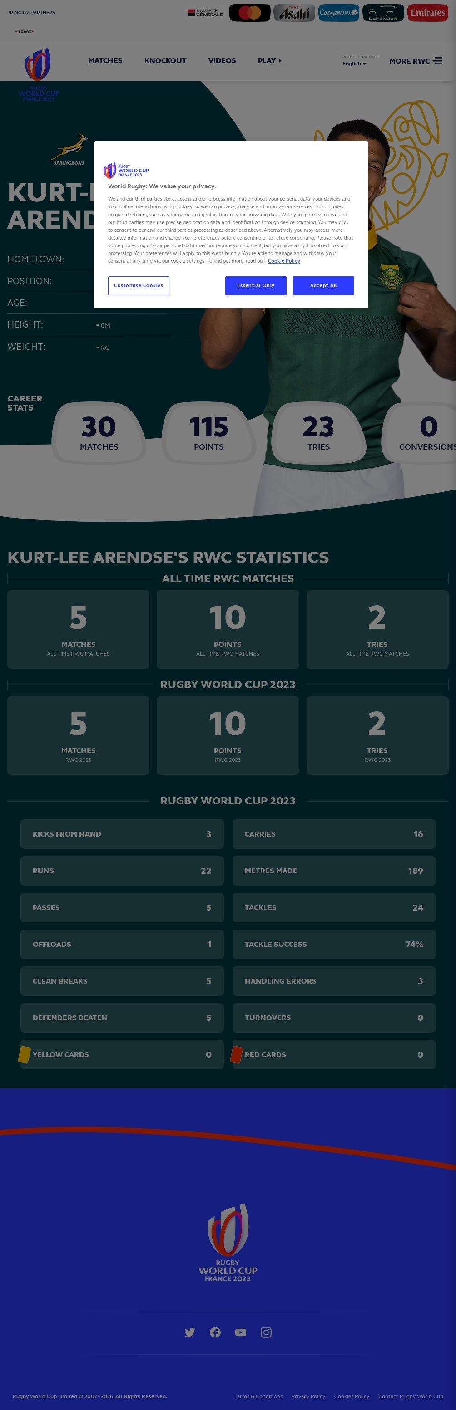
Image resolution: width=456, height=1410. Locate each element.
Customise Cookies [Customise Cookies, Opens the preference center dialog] (139, 285)
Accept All (323, 285)
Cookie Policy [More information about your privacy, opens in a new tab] (284, 261)
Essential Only (256, 285)
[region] (231, 224)
